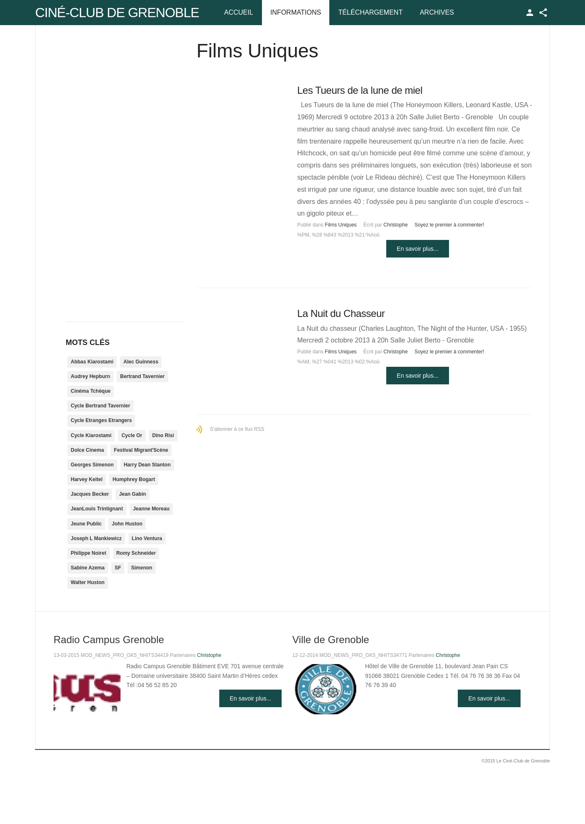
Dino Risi (163, 435)
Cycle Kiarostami (91, 435)
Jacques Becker (90, 494)
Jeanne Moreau (151, 509)
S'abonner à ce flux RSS (237, 429)
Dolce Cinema (87, 450)
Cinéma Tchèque (90, 391)
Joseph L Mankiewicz (96, 538)
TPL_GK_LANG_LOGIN (529, 12)
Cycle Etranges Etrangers (101, 420)
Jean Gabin (132, 494)
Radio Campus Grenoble (109, 639)
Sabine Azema (88, 568)
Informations (295, 12)
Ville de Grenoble (330, 639)
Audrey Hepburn (90, 376)
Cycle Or (131, 435)
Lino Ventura (147, 538)
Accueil (238, 12)
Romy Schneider (136, 553)
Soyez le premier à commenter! (449, 225)
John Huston (127, 524)
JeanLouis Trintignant (97, 509)
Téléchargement (370, 12)
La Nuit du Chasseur (341, 313)
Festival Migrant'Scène (141, 450)
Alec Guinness (140, 362)
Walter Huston (88, 582)
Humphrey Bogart (134, 479)
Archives (437, 12)
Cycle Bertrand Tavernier (100, 406)
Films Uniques (341, 225)
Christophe (395, 225)
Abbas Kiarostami (92, 362)
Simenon (141, 568)
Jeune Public (86, 524)
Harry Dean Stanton (147, 465)
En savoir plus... (418, 248)
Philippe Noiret (88, 553)
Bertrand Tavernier (142, 376)
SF (118, 568)
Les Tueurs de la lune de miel (359, 90)
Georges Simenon (92, 465)
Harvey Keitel (87, 479)
